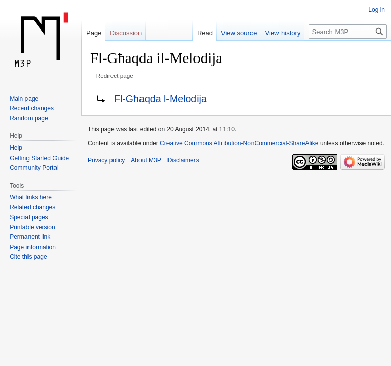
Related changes (32, 207)
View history (283, 33)
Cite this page (28, 256)
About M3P (146, 160)
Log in (376, 9)
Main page (24, 98)
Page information (33, 247)
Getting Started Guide (39, 158)
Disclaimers (183, 160)
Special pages (29, 217)
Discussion (125, 33)
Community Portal (34, 167)
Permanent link (30, 236)
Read (205, 33)
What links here (31, 197)
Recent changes (32, 108)
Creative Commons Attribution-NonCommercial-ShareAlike (239, 143)
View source (239, 33)
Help (16, 147)
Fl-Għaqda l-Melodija (160, 98)
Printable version (32, 227)
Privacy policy (106, 160)
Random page (29, 118)
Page (93, 33)
